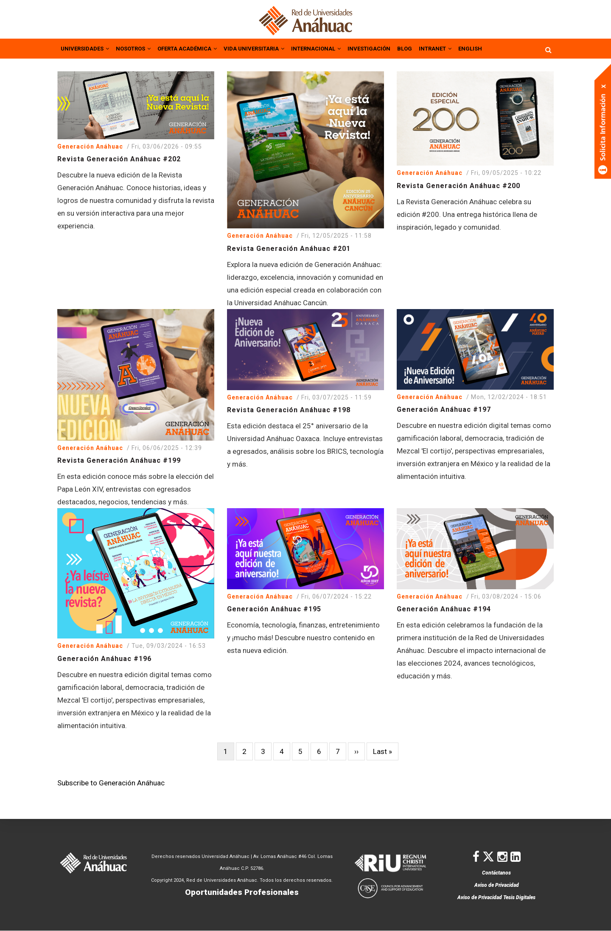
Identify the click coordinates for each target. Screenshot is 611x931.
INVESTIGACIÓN (397, 48)
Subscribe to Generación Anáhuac (111, 782)
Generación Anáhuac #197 (444, 409)
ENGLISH (505, 48)
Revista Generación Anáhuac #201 (288, 248)
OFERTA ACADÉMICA (198, 48)
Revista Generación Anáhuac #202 (119, 158)
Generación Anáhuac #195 (274, 608)
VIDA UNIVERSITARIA (272, 48)
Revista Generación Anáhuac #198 (288, 409)
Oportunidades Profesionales (242, 892)
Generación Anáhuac (90, 145)
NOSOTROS (139, 48)
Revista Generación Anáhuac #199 (119, 460)
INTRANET (468, 48)
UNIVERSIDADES (87, 48)
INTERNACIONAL (339, 48)
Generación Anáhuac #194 (444, 608)
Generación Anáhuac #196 (104, 658)
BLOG (435, 48)
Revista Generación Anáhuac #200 (458, 185)
